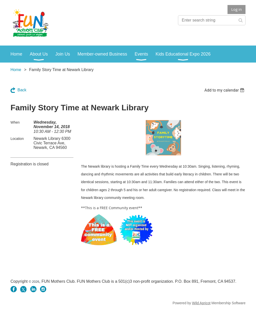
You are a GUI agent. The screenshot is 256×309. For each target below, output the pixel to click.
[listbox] (225, 90)
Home (15, 70)
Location (17, 139)
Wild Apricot (201, 303)
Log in (236, 9)
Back (22, 90)
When (15, 122)
